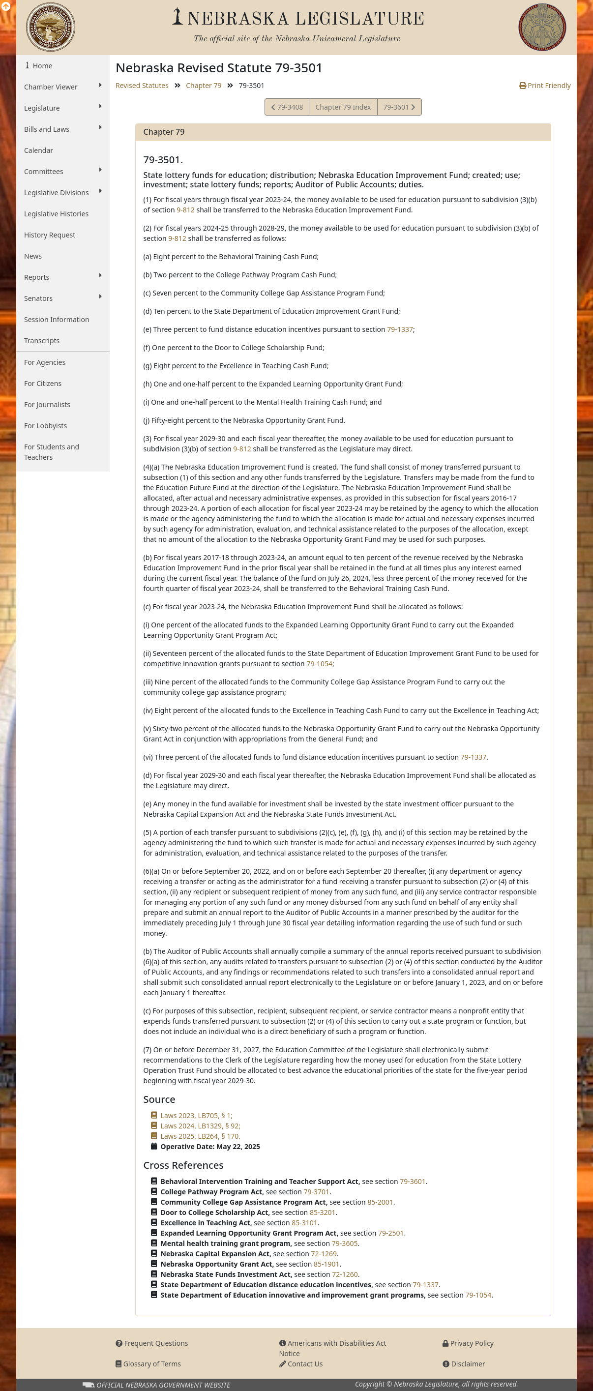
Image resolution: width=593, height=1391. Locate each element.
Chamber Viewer (63, 86)
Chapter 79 (203, 85)
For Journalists (47, 404)
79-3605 (345, 1243)
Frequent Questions (152, 1343)
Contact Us (301, 1363)
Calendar (38, 150)
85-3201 (323, 1212)
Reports (63, 277)
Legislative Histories (56, 213)
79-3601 (399, 108)
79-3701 (317, 1191)
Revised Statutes (142, 85)
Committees (63, 171)
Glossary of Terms (148, 1363)
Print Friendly (545, 85)
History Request (49, 234)
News (33, 256)
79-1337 (400, 329)
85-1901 (327, 1264)
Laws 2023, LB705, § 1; (197, 1115)
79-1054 (319, 663)
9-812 (186, 209)
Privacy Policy (468, 1343)
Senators (63, 298)
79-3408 (287, 108)
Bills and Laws (63, 129)
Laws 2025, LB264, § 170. (200, 1136)
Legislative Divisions (63, 192)
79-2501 (391, 1233)
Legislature (63, 108)
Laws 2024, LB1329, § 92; (200, 1125)
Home (41, 65)
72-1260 (345, 1274)
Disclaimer (464, 1363)
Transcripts (41, 340)
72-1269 (324, 1253)
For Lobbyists (45, 425)
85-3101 (305, 1222)
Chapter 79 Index (343, 107)
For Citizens (42, 383)
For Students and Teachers (51, 452)
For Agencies (44, 362)
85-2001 (380, 1202)
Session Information (56, 319)
